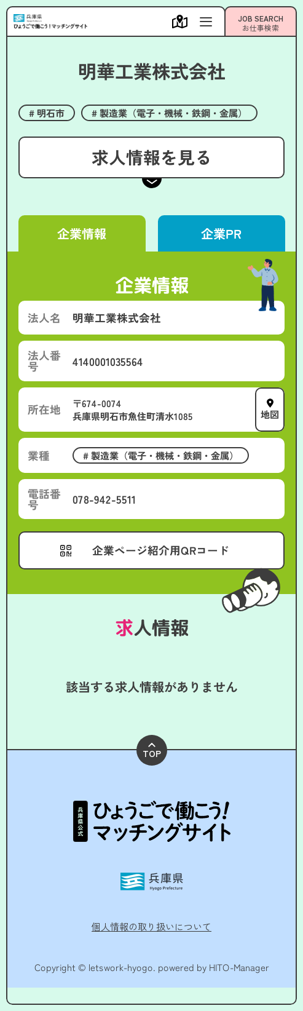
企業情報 (81, 233)
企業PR (221, 233)
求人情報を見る (151, 157)
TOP (152, 751)
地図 (270, 414)
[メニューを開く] (183, 21)
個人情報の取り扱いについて (151, 926)
